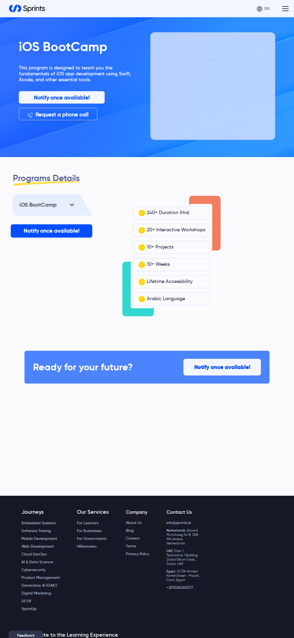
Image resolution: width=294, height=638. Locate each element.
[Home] (27, 8)
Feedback (26, 635)
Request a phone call (58, 114)
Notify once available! (62, 97)
